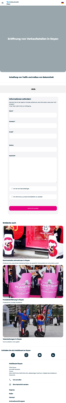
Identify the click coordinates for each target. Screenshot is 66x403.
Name (11, 44)
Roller (11, 327)
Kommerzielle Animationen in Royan (16, 194)
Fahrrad (12, 331)
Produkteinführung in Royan (13, 233)
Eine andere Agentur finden (33, 358)
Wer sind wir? (33, 368)
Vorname (11, 55)
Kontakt (33, 387)
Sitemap (33, 390)
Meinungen (13, 342)
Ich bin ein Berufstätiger (21, 122)
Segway (12, 323)
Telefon (11, 79)
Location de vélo (33, 373)
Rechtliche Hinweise (33, 379)
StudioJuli (33, 385)
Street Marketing (15, 338)
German (63, 3)
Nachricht (12, 89)
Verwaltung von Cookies (33, 393)
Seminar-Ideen (33, 370)
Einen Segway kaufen (33, 376)
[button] (1, 28)
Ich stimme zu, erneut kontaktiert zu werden (27, 130)
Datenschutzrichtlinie (33, 382)
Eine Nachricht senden (20, 318)
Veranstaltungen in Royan (12, 273)
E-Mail (11, 65)
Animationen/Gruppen (17, 335)
